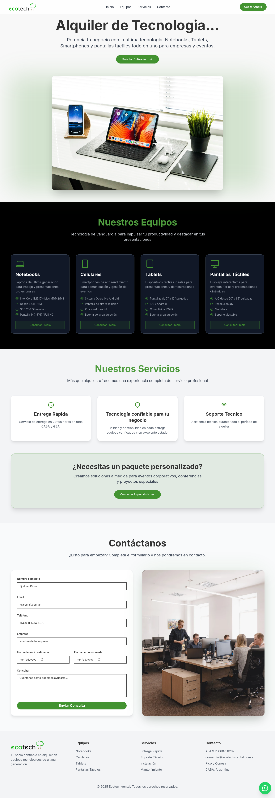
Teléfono (22, 615)
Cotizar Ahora (253, 6)
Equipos (126, 7)
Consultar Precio (40, 325)
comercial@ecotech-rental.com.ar (230, 757)
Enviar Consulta (71, 706)
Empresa (22, 633)
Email (19, 597)
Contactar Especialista (137, 494)
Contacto (163, 7)
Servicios (144, 7)
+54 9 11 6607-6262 (220, 751)
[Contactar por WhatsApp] (265, 788)
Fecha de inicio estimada (32, 652)
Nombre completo (28, 578)
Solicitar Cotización (137, 59)
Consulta (22, 670)
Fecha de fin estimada (88, 652)
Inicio (110, 7)
